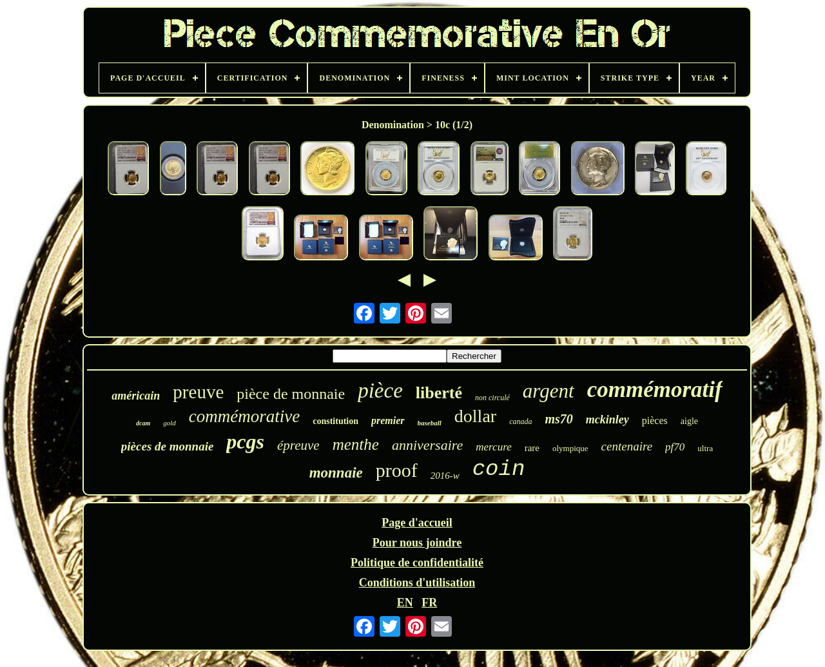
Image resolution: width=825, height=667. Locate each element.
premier (388, 420)
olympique (570, 448)
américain (136, 395)
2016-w (445, 475)
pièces (655, 420)
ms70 (558, 419)
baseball (430, 423)
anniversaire (427, 445)
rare (532, 448)
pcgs (245, 441)
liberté (439, 392)
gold (169, 423)
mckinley (607, 419)
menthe (356, 444)
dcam (143, 423)
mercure (493, 447)
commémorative (244, 416)
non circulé (492, 397)
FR (429, 602)
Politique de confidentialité (417, 562)
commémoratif (655, 389)
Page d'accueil (417, 522)
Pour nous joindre (417, 542)
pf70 (674, 447)
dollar (475, 416)
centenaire (626, 446)
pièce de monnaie (291, 393)
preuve (198, 392)
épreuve (298, 445)
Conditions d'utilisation (417, 582)
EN (405, 602)
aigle (689, 421)
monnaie (336, 473)
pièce (380, 390)
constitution (335, 421)
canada (520, 421)
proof (397, 470)
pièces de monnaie (167, 446)
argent (548, 391)
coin (498, 469)
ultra (705, 448)
